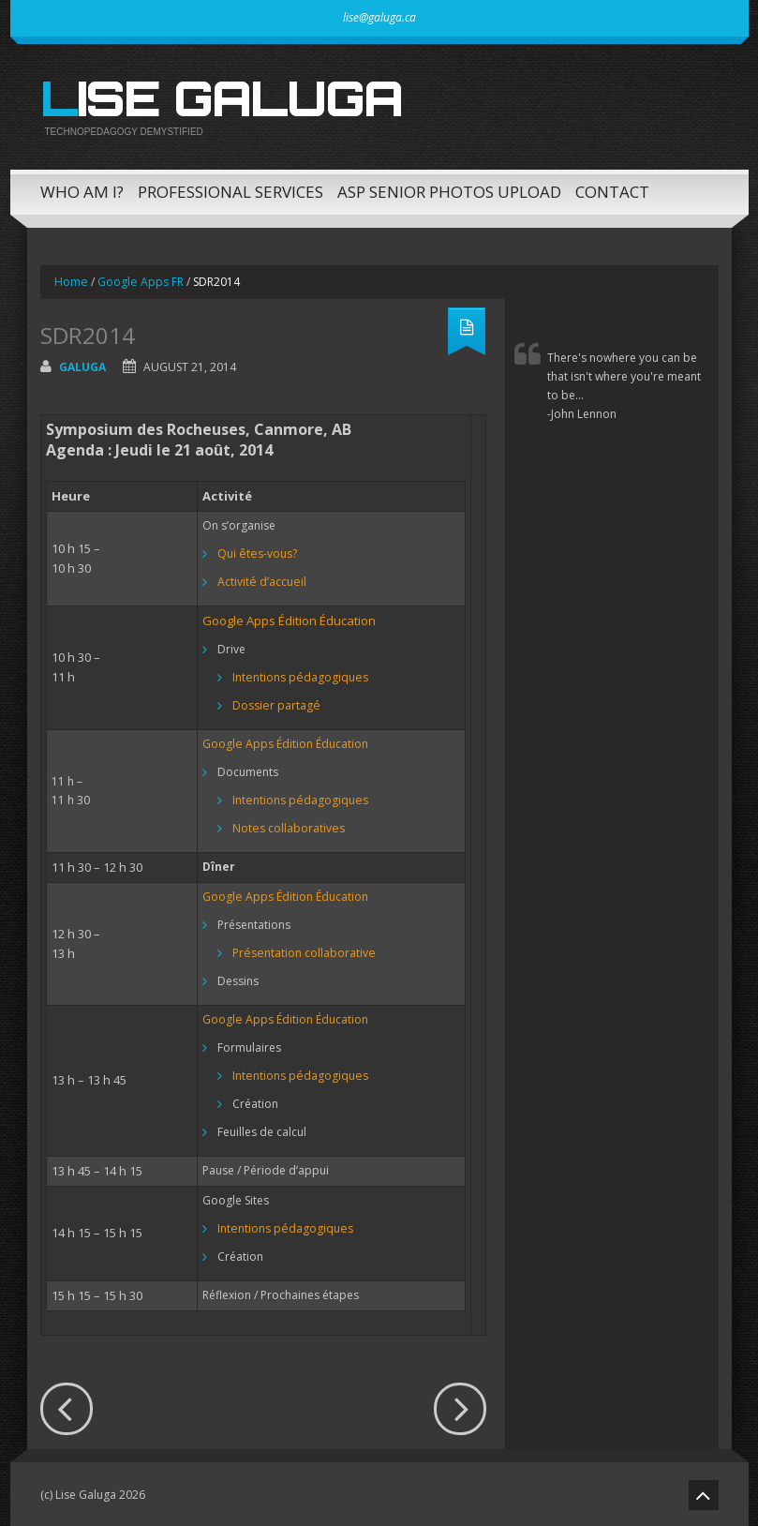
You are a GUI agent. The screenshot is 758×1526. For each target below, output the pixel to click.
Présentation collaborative (302, 951)
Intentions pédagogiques (298, 675)
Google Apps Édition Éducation (289, 618)
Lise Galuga (216, 97)
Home (70, 280)
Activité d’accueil (261, 580)
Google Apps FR (139, 280)
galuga (82, 365)
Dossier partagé (275, 703)
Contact (612, 190)
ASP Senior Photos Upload (449, 190)
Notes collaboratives (287, 826)
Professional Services (230, 190)
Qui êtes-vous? (256, 552)
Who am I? (82, 190)
